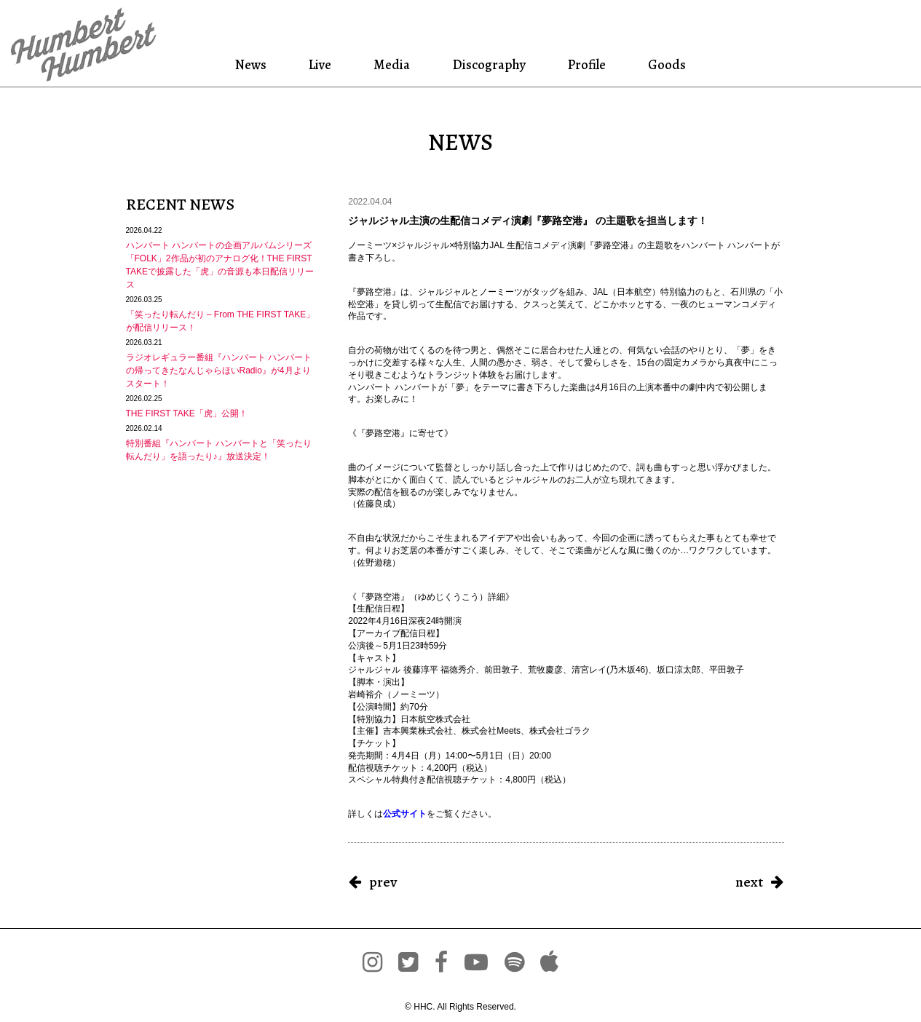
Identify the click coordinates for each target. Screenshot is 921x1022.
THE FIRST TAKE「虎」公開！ (187, 413)
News (253, 64)
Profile (586, 64)
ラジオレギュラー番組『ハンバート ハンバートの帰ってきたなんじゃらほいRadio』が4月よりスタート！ (219, 370)
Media (390, 64)
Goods (665, 64)
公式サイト (405, 814)
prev (383, 882)
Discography (487, 64)
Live (321, 64)
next (749, 882)
